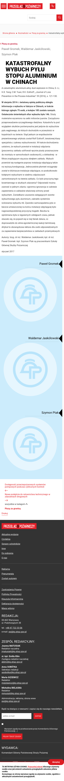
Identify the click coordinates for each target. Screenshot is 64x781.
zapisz (38, 716)
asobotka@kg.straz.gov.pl (14, 672)
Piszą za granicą (38, 33)
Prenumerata (8, 574)
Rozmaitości (23, 33)
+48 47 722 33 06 (14, 628)
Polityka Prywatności (11, 594)
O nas (4, 558)
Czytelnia (6, 539)
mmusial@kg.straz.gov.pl (13, 693)
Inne (4, 548)
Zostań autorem (9, 578)
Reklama (6, 569)
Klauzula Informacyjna (12, 599)
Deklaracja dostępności (13, 603)
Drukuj (5, 513)
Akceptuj (56, 762)
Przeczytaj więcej (35, 767)
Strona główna (9, 33)
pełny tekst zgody (12, 736)
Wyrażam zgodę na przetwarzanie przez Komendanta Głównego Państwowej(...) (31, 730)
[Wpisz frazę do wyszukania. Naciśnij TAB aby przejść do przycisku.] (45, 17)
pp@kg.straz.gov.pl (18, 631)
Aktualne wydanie (10, 534)
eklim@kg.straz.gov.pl (12, 662)
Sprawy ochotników (11, 544)
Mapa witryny (8, 608)
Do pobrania (7, 553)
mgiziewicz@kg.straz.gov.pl (15, 683)
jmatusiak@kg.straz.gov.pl (14, 651)
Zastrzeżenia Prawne (11, 589)
